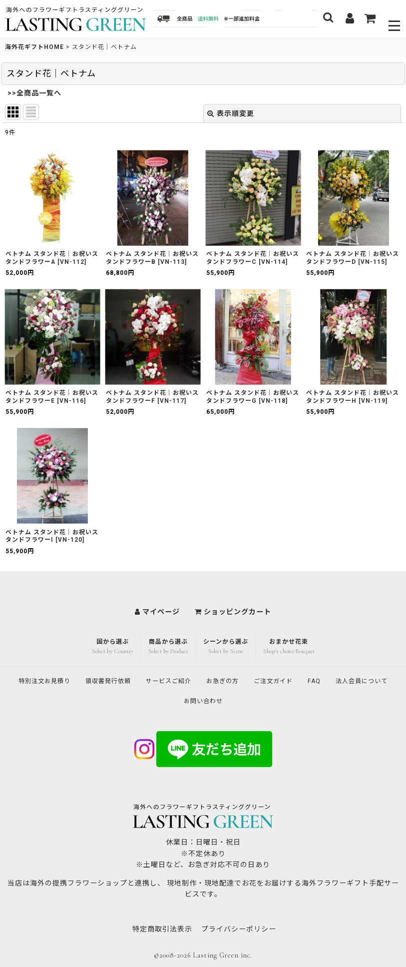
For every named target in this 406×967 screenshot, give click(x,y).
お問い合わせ (240, 701)
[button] (395, 18)
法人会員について (173, 701)
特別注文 (65, 679)
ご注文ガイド (319, 680)
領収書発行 (136, 679)
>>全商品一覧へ (34, 93)
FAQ (364, 680)
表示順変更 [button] (230, 113)
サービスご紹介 (203, 680)
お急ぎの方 (263, 680)
